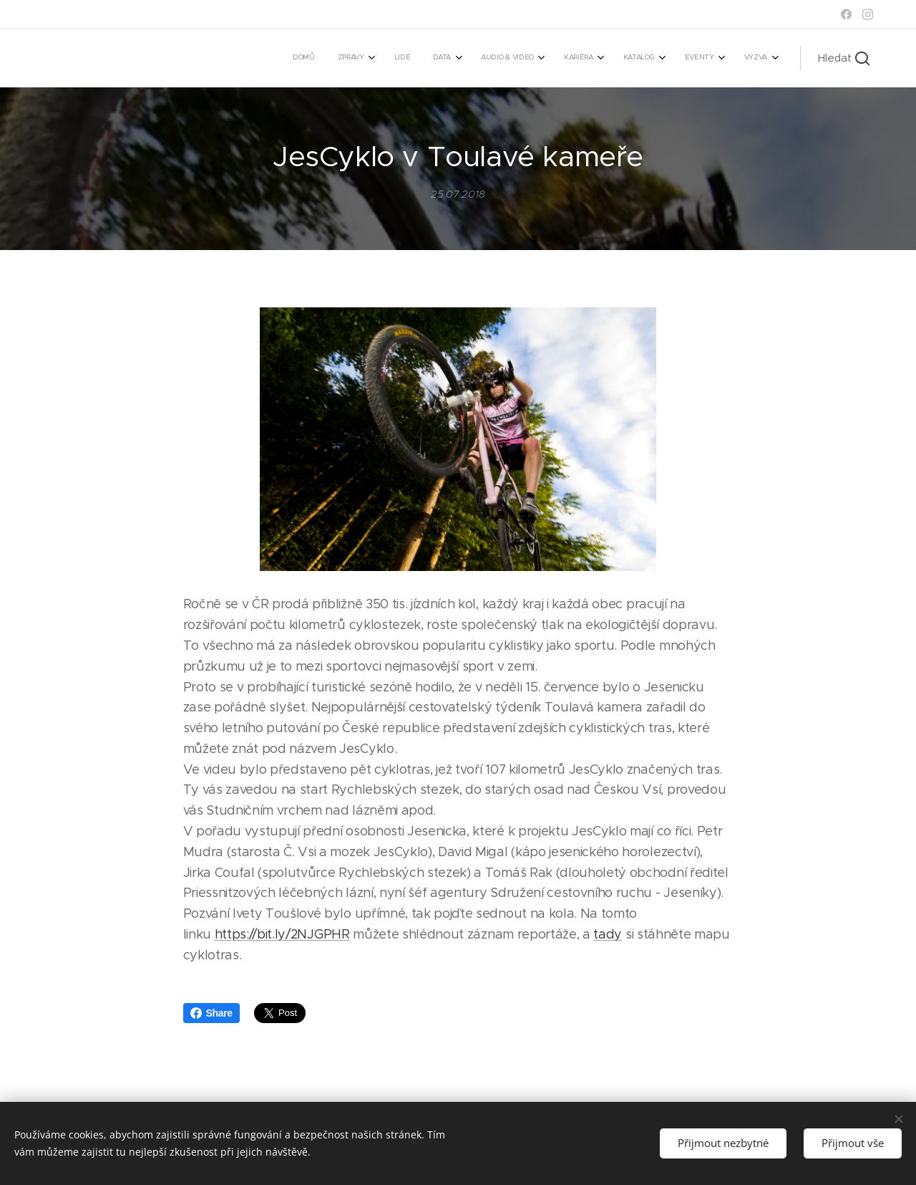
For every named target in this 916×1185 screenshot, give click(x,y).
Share (211, 1013)
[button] (843, 58)
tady (607, 934)
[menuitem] (544, 58)
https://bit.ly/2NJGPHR (282, 934)
